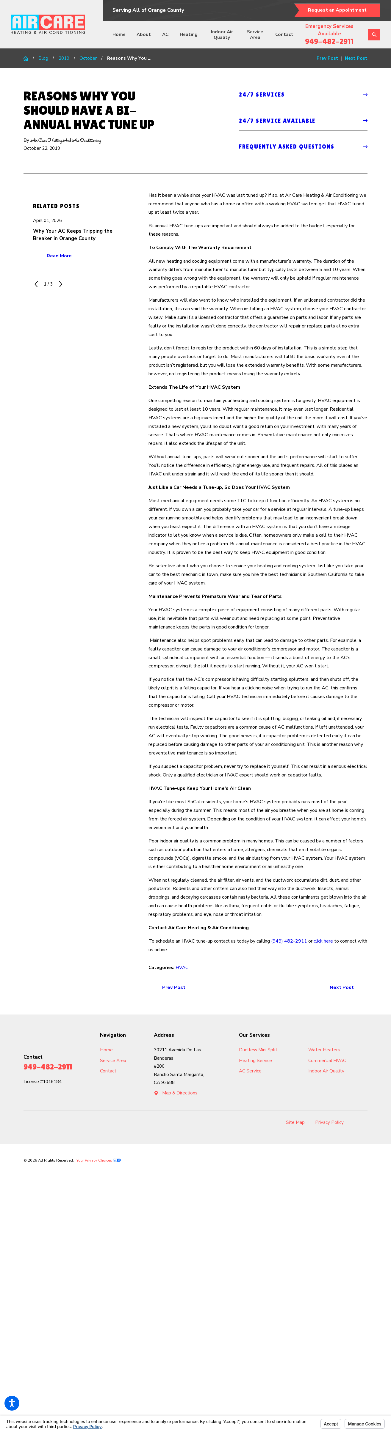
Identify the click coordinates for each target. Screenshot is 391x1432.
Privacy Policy (329, 1122)
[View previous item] (36, 284)
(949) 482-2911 (289, 941)
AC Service (250, 1071)
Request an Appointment (337, 10)
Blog (43, 58)
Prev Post (173, 987)
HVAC (182, 968)
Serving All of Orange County (148, 10)
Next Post (342, 987)
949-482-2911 (329, 41)
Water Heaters (324, 1050)
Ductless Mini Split (258, 1050)
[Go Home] (28, 58)
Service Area (255, 34)
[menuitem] (121, 35)
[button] (11, 1403)
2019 (64, 58)
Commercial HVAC (327, 1061)
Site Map (295, 1122)
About (144, 34)
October (88, 58)
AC (165, 34)
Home (119, 34)
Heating (189, 34)
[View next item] (60, 284)
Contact (284, 34)
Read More (59, 256)
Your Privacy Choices (98, 1160)
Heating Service (255, 1061)
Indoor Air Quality (222, 34)
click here (323, 941)
